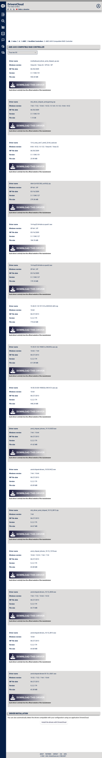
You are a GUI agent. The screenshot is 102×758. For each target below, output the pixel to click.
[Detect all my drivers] (3, 20)
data (65, 754)
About (42, 754)
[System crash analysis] (3, 40)
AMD (24, 41)
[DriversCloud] (2, 6)
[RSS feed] (13, 9)
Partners (48, 754)
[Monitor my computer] (3, 33)
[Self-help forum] (3, 52)
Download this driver (27, 84)
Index (15, 41)
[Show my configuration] (3, 27)
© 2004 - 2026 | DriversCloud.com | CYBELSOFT (53, 756)
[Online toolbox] (3, 46)
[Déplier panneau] (98, 6)
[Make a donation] (22, 9)
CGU (61, 754)
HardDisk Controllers (35, 41)
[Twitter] (11, 9)
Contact (55, 754)
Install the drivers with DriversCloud (54, 722)
